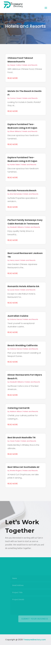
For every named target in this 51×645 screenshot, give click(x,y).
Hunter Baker (15, 164)
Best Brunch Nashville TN (21, 437)
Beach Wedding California (23, 345)
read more (13, 78)
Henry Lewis (14, 260)
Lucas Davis (14, 290)
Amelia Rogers (15, 470)
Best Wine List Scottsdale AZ (23, 467)
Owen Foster (15, 441)
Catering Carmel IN (18, 407)
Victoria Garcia (16, 319)
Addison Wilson (16, 411)
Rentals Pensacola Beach (22, 190)
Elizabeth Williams (17, 227)
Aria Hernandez (16, 194)
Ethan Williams (15, 131)
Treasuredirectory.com (34, 639)
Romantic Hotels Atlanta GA (23, 286)
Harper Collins (15, 65)
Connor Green (15, 98)
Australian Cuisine (18, 315)
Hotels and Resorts (29, 65)
